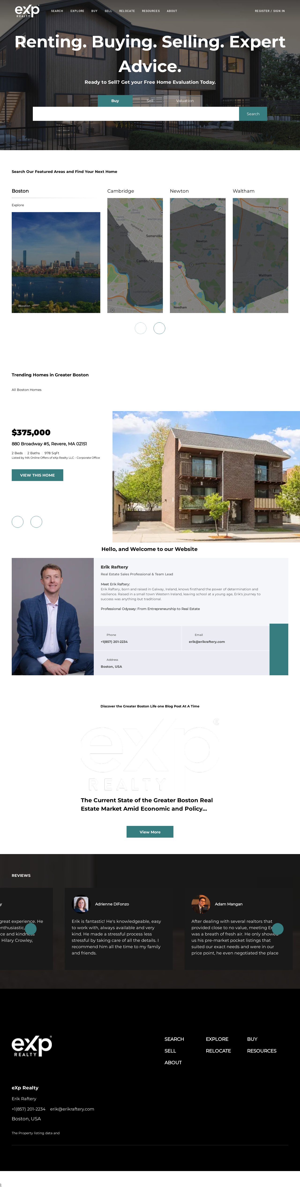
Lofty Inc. (36, 1157)
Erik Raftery (114, 567)
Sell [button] (108, 11)
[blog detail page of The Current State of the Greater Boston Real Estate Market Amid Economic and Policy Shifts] (150, 767)
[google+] (279, 668)
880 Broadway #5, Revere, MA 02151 (49, 444)
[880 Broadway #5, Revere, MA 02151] (31, 433)
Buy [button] (94, 11)
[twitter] (279, 649)
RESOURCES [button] (151, 11)
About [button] (172, 11)
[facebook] (279, 630)
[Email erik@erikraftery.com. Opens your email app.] (72, 1109)
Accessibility (279, 1157)
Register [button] (262, 11)
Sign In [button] (279, 11)
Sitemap (263, 1157)
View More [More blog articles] (150, 832)
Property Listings (242, 1157)
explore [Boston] (18, 205)
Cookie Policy (188, 1157)
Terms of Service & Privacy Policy (154, 1157)
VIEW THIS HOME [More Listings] (37, 475)
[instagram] (279, 659)
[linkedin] (279, 640)
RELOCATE (127, 11)
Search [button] (57, 11)
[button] (27, 11)
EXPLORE (78, 11)
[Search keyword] (136, 114)
